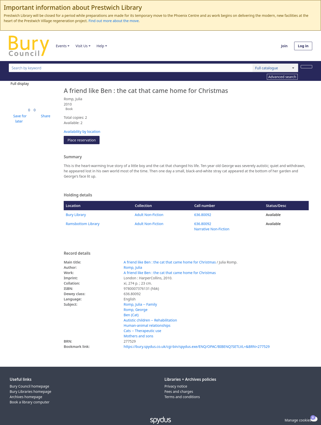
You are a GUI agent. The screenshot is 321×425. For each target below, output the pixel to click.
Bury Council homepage (29, 386)
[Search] (306, 66)
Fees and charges (179, 391)
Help (100, 45)
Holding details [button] (78, 195)
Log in (303, 45)
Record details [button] (77, 253)
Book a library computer (30, 402)
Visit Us (81, 45)
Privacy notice (176, 386)
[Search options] (275, 68)
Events (61, 45)
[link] (29, 110)
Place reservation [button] (83, 139)
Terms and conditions (182, 396)
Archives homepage (26, 396)
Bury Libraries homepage (30, 391)
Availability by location (82, 131)
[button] (19, 118)
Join (284, 45)
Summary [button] (73, 157)
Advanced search (282, 76)
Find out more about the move (114, 20)
